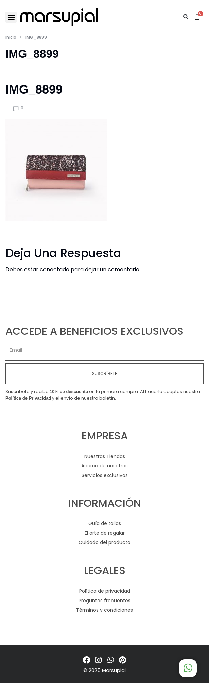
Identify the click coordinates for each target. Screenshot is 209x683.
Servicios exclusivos (105, 475)
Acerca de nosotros (104, 465)
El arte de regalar (105, 533)
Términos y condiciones (104, 610)
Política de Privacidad (28, 398)
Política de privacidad (104, 591)
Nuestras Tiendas (104, 456)
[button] (11, 17)
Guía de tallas (104, 523)
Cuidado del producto (104, 542)
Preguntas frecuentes (104, 600)
